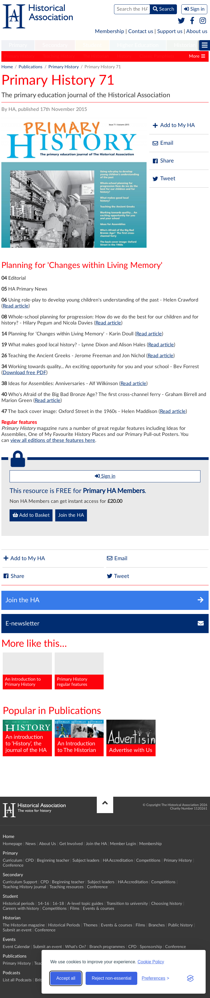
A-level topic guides (85, 904)
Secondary (55, 45)
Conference (13, 865)
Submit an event (17, 930)
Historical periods (18, 904)
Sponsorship (151, 947)
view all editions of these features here (52, 440)
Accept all (65, 978)
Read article (15, 306)
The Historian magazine (24, 925)
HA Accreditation (118, 860)
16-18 (58, 904)
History (124, 56)
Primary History (19, 56)
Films (75, 909)
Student (92, 45)
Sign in (105, 476)
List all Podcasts (17, 980)
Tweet (163, 179)
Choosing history (166, 904)
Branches (156, 925)
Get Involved (71, 844)
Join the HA (71, 515)
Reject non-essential (111, 978)
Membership (109, 31)
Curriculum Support (20, 882)
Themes (90, 925)
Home (7, 67)
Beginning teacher (53, 860)
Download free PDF (24, 372)
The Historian (96, 56)
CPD (29, 860)
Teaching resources (66, 887)
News (30, 844)
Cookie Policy (151, 961)
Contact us (140, 31)
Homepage (12, 844)
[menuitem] (18, 45)
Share (163, 161)
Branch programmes (107, 947)
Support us (169, 31)
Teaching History (59, 56)
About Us (47, 844)
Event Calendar (16, 947)
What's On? (75, 947)
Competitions (148, 860)
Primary (18, 45)
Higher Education (138, 45)
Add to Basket (31, 515)
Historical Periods (64, 925)
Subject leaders (86, 860)
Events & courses (98, 909)
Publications (30, 67)
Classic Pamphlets (156, 56)
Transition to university (127, 904)
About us (196, 31)
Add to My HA (173, 125)
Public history (180, 925)
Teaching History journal (24, 887)
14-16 (43, 904)
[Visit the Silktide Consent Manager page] (190, 978)
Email (162, 143)
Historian (185, 45)
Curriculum (12, 860)
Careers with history (21, 909)
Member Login (123, 844)
